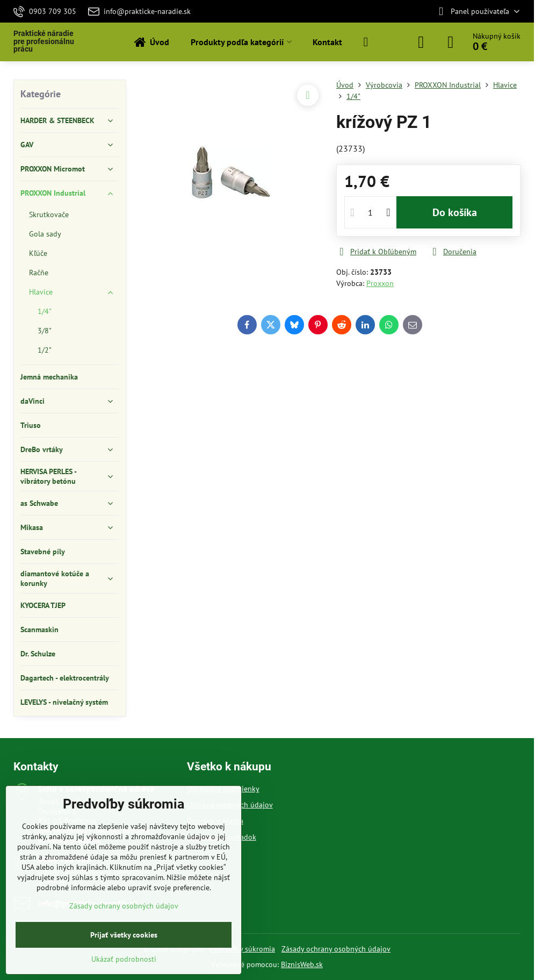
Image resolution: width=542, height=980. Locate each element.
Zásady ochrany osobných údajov (336, 949)
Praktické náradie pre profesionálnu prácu (43, 41)
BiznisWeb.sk (302, 964)
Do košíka (454, 212)
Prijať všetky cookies (123, 935)
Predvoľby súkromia (242, 949)
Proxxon (380, 283)
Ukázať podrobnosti (123, 959)
